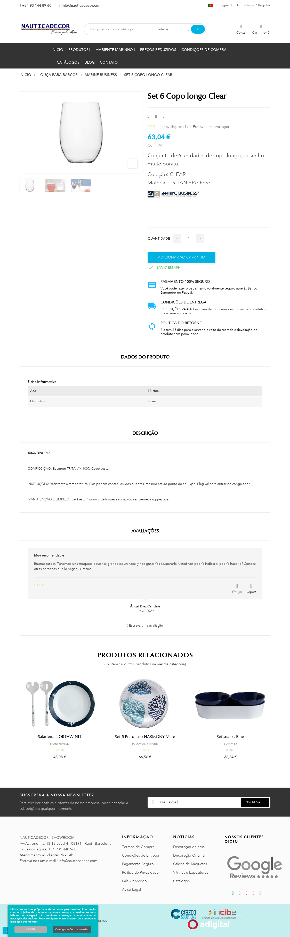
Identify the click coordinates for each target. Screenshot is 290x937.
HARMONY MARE (145, 743)
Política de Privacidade (140, 872)
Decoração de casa (189, 846)
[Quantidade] (189, 238)
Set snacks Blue (230, 736)
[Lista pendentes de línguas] (220, 5)
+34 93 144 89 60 (36, 5)
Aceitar (30, 929)
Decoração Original (189, 855)
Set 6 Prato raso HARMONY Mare (145, 736)
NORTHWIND (59, 743)
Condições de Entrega (140, 855)
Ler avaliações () (174, 126)
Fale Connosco (134, 881)
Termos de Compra (138, 846)
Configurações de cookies (72, 929)
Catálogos (181, 881)
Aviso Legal (131, 889)
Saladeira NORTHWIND (59, 736)
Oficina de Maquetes (190, 864)
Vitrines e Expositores (190, 872)
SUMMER (230, 743)
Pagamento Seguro (138, 864)
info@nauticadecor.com (81, 5)
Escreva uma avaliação (211, 126)
